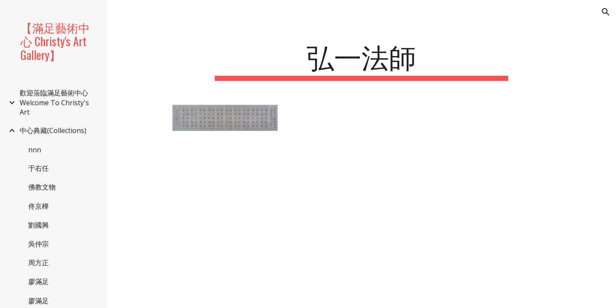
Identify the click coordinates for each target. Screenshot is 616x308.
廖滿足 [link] (38, 281)
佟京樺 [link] (38, 206)
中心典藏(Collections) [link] (53, 130)
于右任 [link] (38, 168)
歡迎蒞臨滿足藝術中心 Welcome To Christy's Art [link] (54, 102)
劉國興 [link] (38, 225)
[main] (361, 60)
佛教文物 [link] (42, 187)
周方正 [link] (38, 262)
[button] (605, 12)
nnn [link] (34, 149)
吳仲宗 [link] (38, 244)
